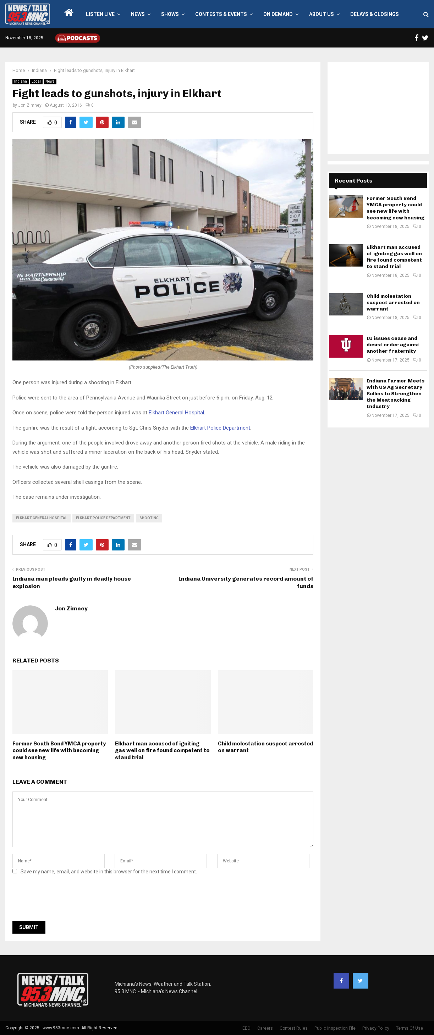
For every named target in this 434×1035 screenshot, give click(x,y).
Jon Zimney (30, 105)
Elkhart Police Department (219, 428)
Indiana (20, 81)
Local (36, 81)
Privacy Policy (375, 1028)
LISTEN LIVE (100, 14)
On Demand (278, 14)
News (138, 14)
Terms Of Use (409, 1028)
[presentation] (66, 900)
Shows (170, 14)
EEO (246, 1028)
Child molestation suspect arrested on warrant (393, 302)
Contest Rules (294, 1028)
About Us (321, 14)
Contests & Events (221, 14)
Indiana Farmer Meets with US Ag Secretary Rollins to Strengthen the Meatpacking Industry (395, 394)
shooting (149, 518)
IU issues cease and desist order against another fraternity (393, 344)
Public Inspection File (335, 1028)
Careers (265, 1028)
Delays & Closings (374, 14)
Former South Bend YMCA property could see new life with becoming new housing (59, 750)
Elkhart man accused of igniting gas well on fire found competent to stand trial (162, 750)
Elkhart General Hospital (176, 412)
